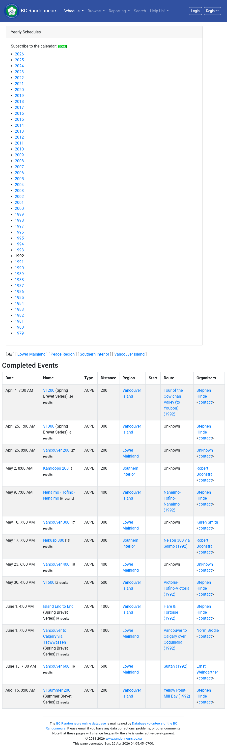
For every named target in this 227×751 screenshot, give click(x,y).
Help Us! (158, 11)
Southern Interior (94, 354)
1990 (19, 268)
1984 (19, 303)
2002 (19, 196)
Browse (95, 11)
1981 (19, 321)
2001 (19, 202)
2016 (19, 113)
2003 (19, 190)
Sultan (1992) (175, 666)
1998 (19, 220)
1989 (19, 273)
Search (140, 11)
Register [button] (212, 11)
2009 (19, 155)
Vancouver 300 (56, 522)
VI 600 (48, 582)
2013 (19, 131)
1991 (19, 262)
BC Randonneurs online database (81, 723)
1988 (19, 279)
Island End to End (58, 606)
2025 (19, 60)
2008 (19, 161)
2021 (19, 83)
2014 (19, 125)
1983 (19, 309)
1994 (19, 244)
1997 (19, 226)
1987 (19, 285)
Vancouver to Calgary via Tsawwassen (54, 636)
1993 (19, 250)
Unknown (205, 450)
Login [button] (195, 11)
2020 (19, 89)
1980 (19, 327)
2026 (19, 54)
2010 (19, 149)
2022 (19, 77)
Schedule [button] (74, 10)
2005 (19, 178)
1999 (19, 214)
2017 (19, 107)
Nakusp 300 (53, 540)
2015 (19, 119)
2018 (19, 101)
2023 (19, 72)
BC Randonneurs (30, 11)
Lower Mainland (31, 354)
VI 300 (48, 426)
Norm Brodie (208, 630)
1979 (19, 333)
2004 (19, 184)
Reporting (118, 11)
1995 (19, 238)
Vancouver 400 (56, 564)
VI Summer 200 (56, 690)
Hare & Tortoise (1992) (171, 612)
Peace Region (63, 354)
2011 (19, 143)
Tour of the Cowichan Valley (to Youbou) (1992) (173, 402)
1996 (19, 232)
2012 (19, 137)
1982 (19, 315)
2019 (19, 95)
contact (205, 402)
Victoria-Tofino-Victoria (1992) (176, 588)
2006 (19, 172)
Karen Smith (207, 522)
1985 (19, 297)
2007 (19, 167)
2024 (19, 66)
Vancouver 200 (56, 450)
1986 (19, 291)
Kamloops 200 (56, 468)
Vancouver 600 (56, 666)
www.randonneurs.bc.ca (124, 738)
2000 (19, 208)
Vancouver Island (129, 354)
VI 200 (48, 390)
